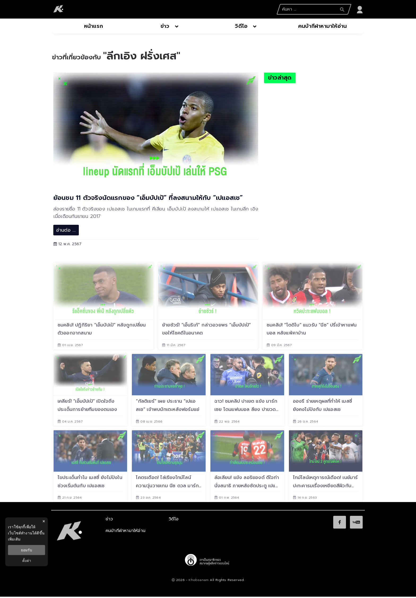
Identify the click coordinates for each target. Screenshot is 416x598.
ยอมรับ (26, 550)
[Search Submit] (342, 9)
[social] (339, 523)
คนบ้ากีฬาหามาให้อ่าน (125, 532)
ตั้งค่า (26, 561)
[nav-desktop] (93, 26)
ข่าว (109, 520)
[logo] (58, 9)
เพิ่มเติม (14, 539)
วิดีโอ (174, 520)
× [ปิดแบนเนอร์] (43, 521)
